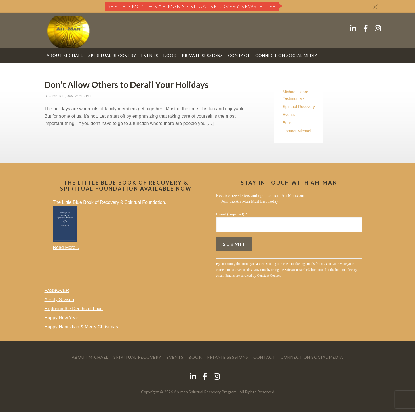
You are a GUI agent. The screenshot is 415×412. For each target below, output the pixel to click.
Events (289, 114)
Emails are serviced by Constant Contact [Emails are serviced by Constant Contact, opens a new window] (253, 276)
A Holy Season (59, 299)
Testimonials (294, 98)
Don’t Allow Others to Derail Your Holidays (126, 84)
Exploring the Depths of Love (74, 308)
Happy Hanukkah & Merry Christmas (81, 326)
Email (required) (232, 214)
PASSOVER (57, 290)
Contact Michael (297, 131)
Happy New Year (61, 317)
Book (287, 123)
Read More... (66, 247)
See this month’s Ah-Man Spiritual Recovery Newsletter (192, 6)
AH (68, 32)
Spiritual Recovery (299, 106)
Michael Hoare (295, 92)
